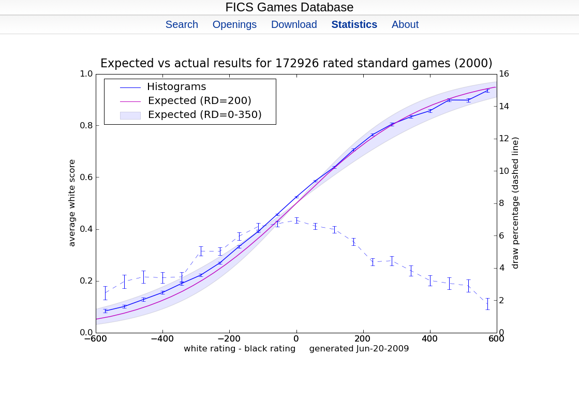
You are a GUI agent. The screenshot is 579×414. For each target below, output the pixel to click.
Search (182, 24)
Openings (235, 24)
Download (294, 24)
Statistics (354, 24)
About (405, 24)
